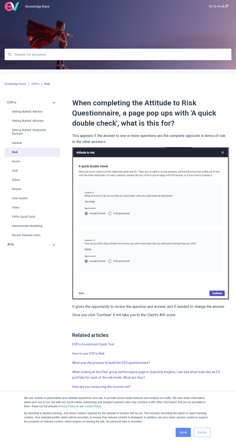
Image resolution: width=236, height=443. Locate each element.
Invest (16, 161)
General (17, 143)
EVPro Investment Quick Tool (93, 344)
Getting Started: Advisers (28, 120)
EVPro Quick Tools (23, 216)
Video (15, 207)
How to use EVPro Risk (88, 353)
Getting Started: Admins (27, 111)
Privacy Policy (67, 406)
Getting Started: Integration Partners (29, 131)
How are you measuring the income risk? (101, 387)
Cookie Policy (92, 406)
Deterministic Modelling (27, 226)
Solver (16, 179)
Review (16, 189)
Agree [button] (183, 432)
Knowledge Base (37, 6)
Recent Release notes (26, 235)
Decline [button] (202, 432)
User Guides (20, 198)
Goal (15, 170)
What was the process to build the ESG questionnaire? (111, 363)
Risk (15, 152)
